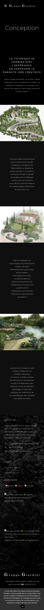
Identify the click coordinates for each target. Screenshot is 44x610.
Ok (23, 606)
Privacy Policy (12, 468)
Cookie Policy (12, 473)
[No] (41, 599)
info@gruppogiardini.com (19, 451)
